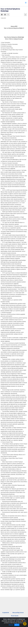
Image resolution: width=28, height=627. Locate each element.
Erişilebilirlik (5, 612)
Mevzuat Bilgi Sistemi (18, 612)
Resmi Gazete (14, 615)
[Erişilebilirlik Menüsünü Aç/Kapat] (25, 624)
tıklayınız (11, 625)
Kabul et (17, 624)
